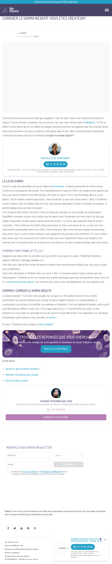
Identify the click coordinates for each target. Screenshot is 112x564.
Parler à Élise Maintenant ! (55, 158)
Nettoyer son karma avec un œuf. (22, 374)
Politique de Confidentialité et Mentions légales (21, 549)
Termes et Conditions (12, 553)
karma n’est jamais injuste (21, 281)
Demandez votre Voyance (56, 417)
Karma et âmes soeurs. (17, 380)
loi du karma (58, 186)
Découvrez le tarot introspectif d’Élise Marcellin (56, 2)
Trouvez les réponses (56, 349)
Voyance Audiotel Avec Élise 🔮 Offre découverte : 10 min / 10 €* (87, 540)
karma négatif (45, 324)
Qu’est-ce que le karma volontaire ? (23, 368)
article (52, 317)
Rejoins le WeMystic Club (14, 546)
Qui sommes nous (11, 542)
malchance (89, 122)
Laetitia (23, 33)
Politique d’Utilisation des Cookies (17, 556)
